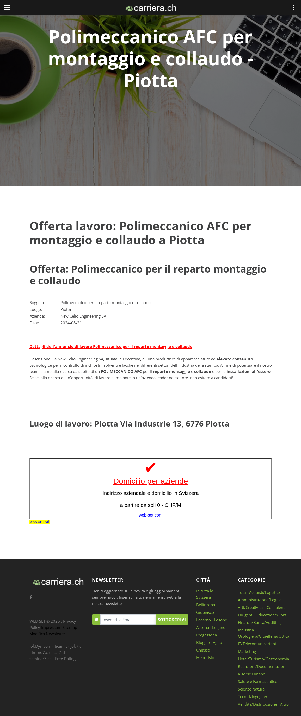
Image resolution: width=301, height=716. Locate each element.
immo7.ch (41, 652)
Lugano (218, 627)
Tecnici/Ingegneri (253, 696)
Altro (284, 704)
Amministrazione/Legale (259, 599)
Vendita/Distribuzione (257, 704)
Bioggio (203, 642)
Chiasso (203, 650)
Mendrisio (205, 657)
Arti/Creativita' (250, 607)
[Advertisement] (150, 130)
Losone (220, 619)
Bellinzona (205, 604)
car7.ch (59, 652)
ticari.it (61, 646)
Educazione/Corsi (271, 614)
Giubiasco (205, 612)
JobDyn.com (40, 646)
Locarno (203, 619)
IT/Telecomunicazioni (257, 643)
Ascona (202, 627)
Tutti (242, 592)
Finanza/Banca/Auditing (259, 622)
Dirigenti (245, 614)
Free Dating (65, 658)
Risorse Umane (251, 673)
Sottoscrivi (172, 619)
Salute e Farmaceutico (257, 681)
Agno (217, 642)
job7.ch (77, 646)
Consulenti (276, 607)
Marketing (247, 651)
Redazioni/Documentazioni (262, 666)
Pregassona (206, 634)
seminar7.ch (40, 658)
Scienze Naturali (252, 689)
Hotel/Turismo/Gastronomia (263, 658)
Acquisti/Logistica (264, 592)
